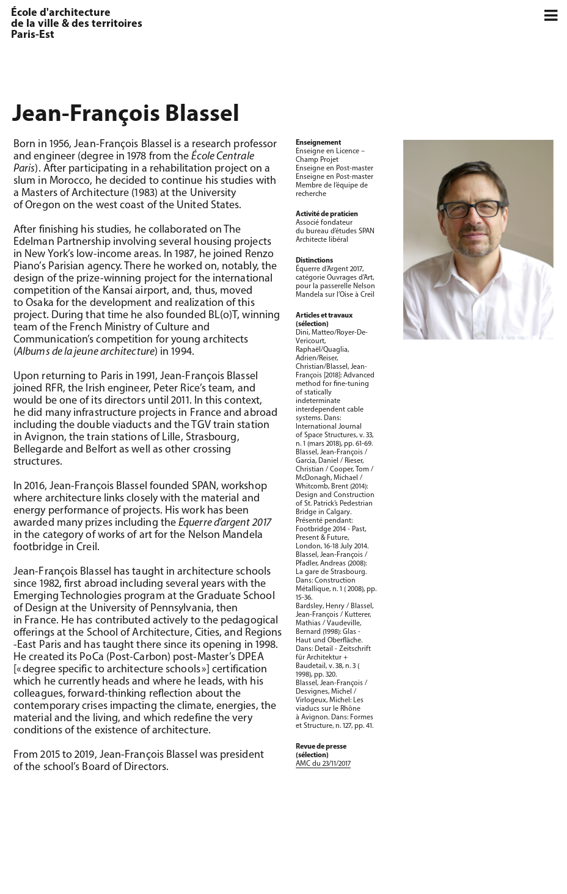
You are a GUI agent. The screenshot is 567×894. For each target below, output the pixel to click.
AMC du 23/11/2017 (323, 764)
